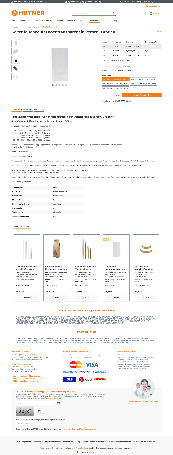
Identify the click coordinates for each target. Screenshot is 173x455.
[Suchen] (113, 13)
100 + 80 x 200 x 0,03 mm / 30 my (115, 88)
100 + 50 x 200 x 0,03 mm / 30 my (115, 84)
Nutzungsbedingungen (88, 429)
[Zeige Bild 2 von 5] (56, 85)
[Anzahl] (108, 95)
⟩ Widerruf (15, 379)
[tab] (16, 110)
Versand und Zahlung (71, 442)
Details (27, 297)
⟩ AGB (40, 379)
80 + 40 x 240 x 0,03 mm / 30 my (143, 79)
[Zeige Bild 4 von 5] (63, 85)
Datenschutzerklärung (53, 398)
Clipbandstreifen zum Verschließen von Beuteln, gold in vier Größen (85, 267)
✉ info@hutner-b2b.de (21, 364)
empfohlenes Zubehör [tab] (21, 227)
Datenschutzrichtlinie (69, 429)
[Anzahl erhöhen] (112, 95)
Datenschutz (38, 442)
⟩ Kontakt (23, 376)
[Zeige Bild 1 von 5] (53, 85)
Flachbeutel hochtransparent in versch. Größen (114, 267)
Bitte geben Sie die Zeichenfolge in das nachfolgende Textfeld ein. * (41, 420)
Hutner (159, 31)
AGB (18, 442)
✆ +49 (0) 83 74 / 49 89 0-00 (23, 355)
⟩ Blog (13, 376)
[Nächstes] (95, 63)
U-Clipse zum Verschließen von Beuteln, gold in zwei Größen (145, 267)
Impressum (26, 442)
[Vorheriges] (23, 63)
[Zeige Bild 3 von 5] (59, 85)
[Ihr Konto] (145, 13)
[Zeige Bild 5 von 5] (66, 85)
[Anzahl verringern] (104, 95)
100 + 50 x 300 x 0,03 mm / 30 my (143, 84)
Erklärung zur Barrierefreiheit (144, 442)
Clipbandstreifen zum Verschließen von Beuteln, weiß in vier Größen (26, 267)
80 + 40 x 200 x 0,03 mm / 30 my (115, 79)
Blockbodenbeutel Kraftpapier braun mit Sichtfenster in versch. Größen (56, 267)
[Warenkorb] (155, 13)
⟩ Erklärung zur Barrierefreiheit (24, 381)
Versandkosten (81, 448)
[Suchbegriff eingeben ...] (91, 13)
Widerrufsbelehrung (53, 442)
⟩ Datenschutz (29, 379)
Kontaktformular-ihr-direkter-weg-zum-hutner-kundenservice (106, 442)
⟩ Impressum (34, 376)
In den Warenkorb (141, 95)
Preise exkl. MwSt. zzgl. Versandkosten (116, 66)
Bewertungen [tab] (28, 110)
